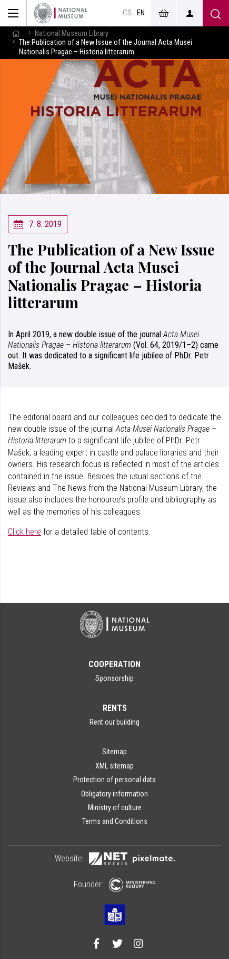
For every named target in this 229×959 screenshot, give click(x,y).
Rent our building (114, 722)
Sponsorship (114, 678)
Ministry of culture (115, 807)
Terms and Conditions (114, 821)
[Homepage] (60, 13)
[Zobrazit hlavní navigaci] (13, 13)
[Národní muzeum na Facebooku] (96, 944)
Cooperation (114, 664)
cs (127, 12)
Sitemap (114, 751)
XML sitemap (114, 766)
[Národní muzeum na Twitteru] (117, 944)
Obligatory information (114, 794)
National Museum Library (71, 33)
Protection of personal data (114, 779)
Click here (24, 532)
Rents (115, 708)
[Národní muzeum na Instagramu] (138, 944)
